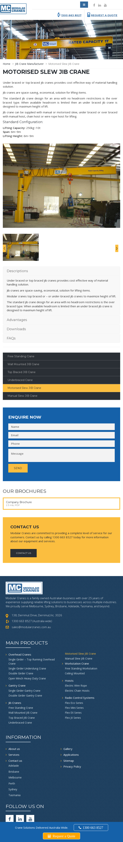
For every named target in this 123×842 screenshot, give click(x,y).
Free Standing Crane (21, 333)
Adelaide (13, 742)
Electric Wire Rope (76, 662)
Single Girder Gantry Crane (24, 667)
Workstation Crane (77, 640)
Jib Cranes (14, 679)
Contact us (15, 738)
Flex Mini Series (74, 685)
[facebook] (10, 796)
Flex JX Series (73, 695)
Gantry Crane (17, 662)
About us (14, 726)
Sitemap (68, 738)
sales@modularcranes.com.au (31, 604)
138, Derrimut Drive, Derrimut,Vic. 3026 (37, 592)
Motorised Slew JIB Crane (24, 365)
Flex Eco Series (74, 679)
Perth (11, 760)
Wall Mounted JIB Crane (23, 341)
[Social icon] (94, 5)
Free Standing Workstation (81, 645)
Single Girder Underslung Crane (27, 645)
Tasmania (14, 772)
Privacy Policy (72, 743)
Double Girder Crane (20, 650)
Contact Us (23, 530)
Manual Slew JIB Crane (22, 373)
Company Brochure (19, 479)
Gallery (67, 726)
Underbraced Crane (20, 357)
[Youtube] (30, 796)
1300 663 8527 (71, 15)
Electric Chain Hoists (77, 667)
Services (13, 732)
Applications (71, 732)
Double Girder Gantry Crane (25, 672)
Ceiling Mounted (75, 650)
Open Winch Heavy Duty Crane (27, 655)
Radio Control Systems (79, 675)
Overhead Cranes (19, 631)
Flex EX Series (73, 689)
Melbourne (15, 754)
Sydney (12, 766)
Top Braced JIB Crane (22, 349)
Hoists (69, 658)
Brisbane (13, 748)
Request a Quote (104, 15)
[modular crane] (14, 8)
